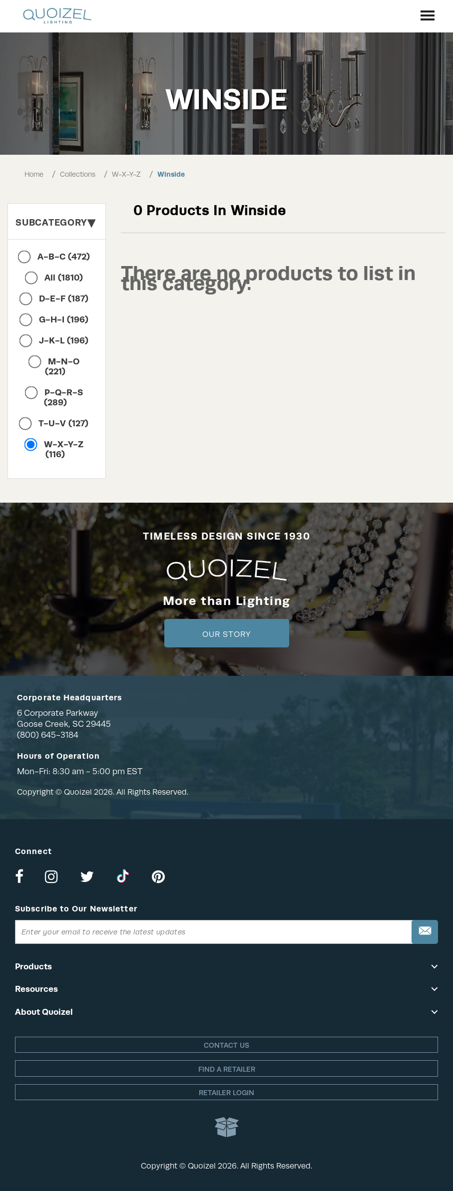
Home (33, 174)
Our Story (226, 634)
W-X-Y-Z (126, 174)
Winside (171, 174)
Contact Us (226, 1045)
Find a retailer (226, 1069)
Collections (77, 174)
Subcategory (55, 222)
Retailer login (226, 1093)
